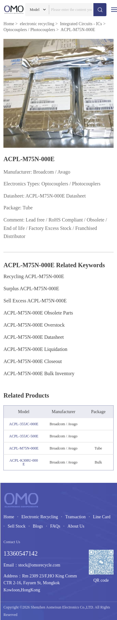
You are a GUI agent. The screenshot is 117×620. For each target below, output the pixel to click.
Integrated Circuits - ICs (81, 23)
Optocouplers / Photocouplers (29, 29)
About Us (76, 526)
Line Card (101, 517)
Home (8, 23)
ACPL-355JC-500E (23, 436)
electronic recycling (37, 23)
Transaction (75, 517)
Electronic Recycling (39, 517)
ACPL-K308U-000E (23, 462)
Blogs (38, 526)
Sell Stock (16, 526)
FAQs (55, 526)
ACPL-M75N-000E (23, 448)
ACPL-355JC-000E (23, 424)
